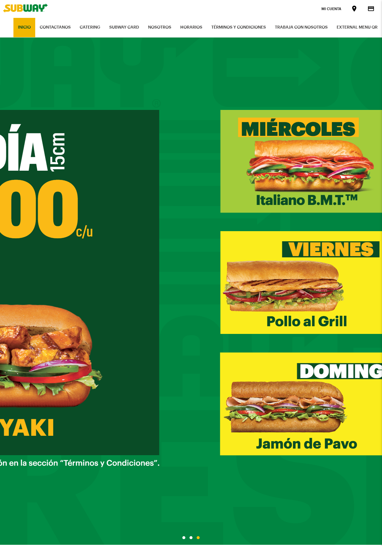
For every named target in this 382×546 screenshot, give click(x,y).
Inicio (24, 27)
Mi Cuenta (331, 9)
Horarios (191, 27)
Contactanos (55, 27)
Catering (90, 27)
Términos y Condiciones (238, 27)
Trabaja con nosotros (301, 27)
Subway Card (124, 27)
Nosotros (159, 27)
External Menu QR (357, 27)
